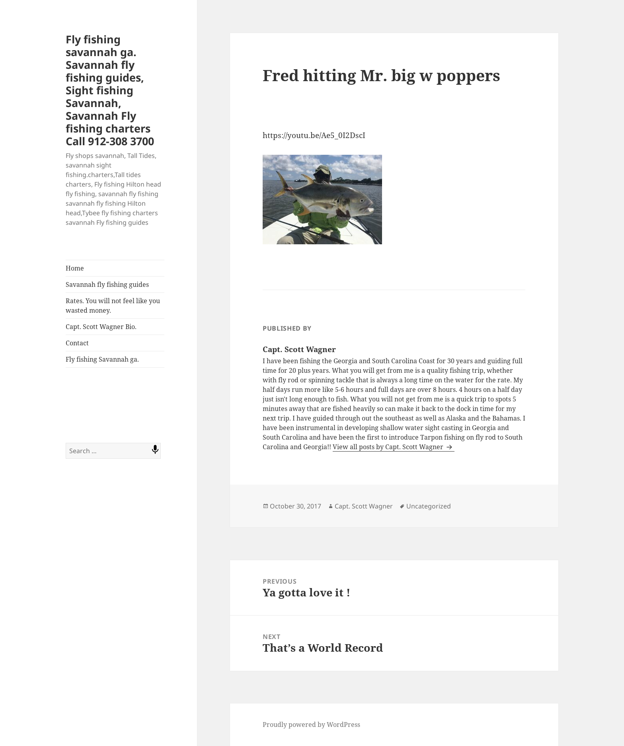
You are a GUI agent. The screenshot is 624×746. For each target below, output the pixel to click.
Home (75, 268)
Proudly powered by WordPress (311, 724)
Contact (77, 343)
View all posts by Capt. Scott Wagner (389, 446)
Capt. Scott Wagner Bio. (101, 326)
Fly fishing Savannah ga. (102, 359)
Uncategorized (428, 506)
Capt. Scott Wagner (364, 506)
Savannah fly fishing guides (107, 284)
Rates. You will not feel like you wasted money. (113, 305)
